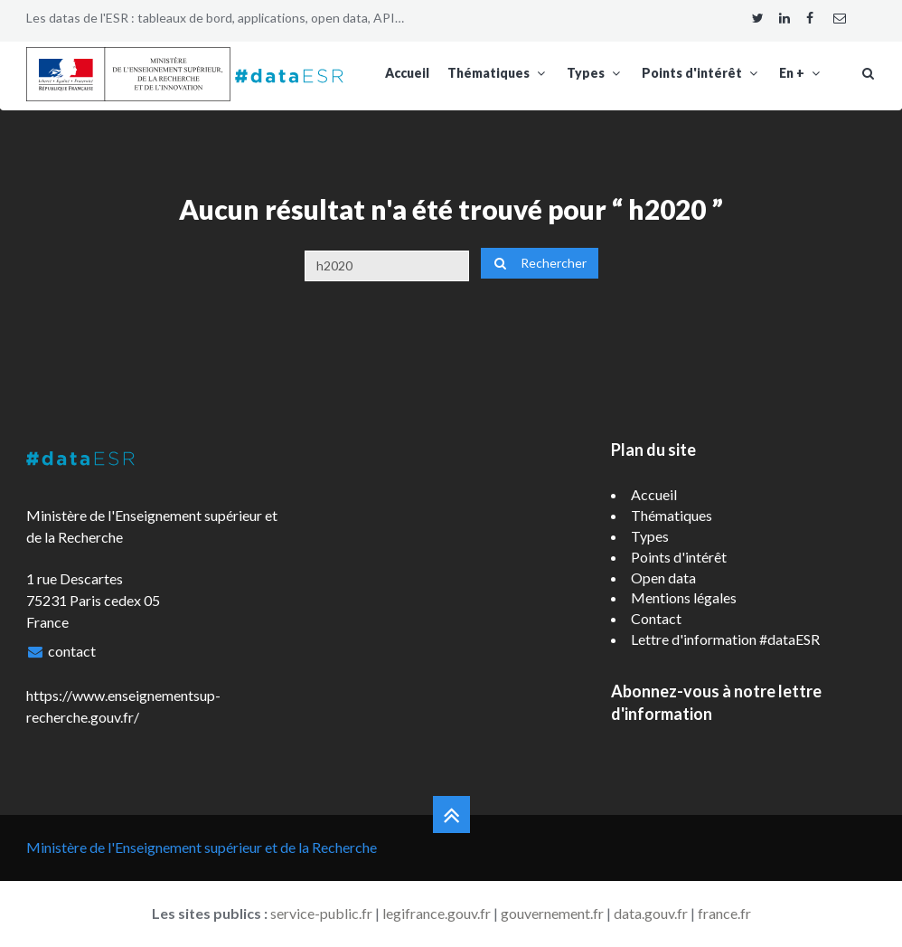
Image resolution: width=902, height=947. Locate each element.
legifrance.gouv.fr (436, 913)
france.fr (724, 913)
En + (801, 72)
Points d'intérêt (701, 72)
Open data (663, 577)
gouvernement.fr (552, 913)
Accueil (407, 72)
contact (72, 650)
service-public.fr (321, 913)
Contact (656, 618)
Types (595, 72)
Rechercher (540, 262)
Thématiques (498, 72)
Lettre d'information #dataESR (725, 639)
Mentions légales (684, 597)
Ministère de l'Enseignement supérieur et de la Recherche (201, 847)
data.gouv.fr (651, 913)
